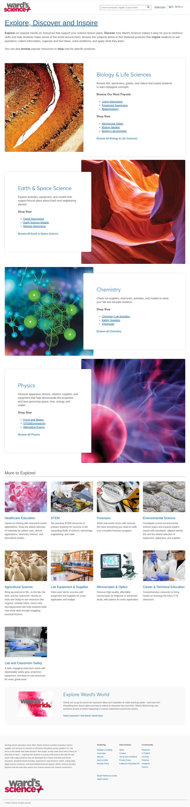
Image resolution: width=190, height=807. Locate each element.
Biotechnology (110, 109)
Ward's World (102, 779)
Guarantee (101, 753)
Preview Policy (103, 764)
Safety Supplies (111, 320)
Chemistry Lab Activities (116, 316)
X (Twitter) (146, 753)
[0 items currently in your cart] (175, 7)
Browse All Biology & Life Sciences (117, 138)
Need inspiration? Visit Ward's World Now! (83, 716)
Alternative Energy (34, 427)
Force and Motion (33, 419)
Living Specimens (112, 101)
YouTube (145, 757)
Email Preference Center (107, 776)
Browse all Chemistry (109, 331)
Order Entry (160, 7)
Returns (100, 757)
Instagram (146, 764)
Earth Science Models (36, 222)
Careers (145, 767)
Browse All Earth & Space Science (38, 233)
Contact (122, 753)
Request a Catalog (104, 750)
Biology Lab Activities (114, 131)
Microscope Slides (112, 123)
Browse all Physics (29, 434)
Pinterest (145, 760)
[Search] (123, 7)
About (121, 750)
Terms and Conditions (128, 757)
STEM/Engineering (34, 423)
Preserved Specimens (115, 105)
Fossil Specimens (33, 218)
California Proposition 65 (129, 764)
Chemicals (108, 323)
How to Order (102, 760)
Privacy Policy (125, 760)
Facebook (146, 750)
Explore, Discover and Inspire (51, 23)
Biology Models (111, 127)
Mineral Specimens (34, 226)
